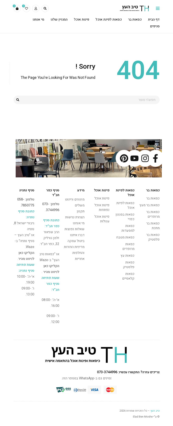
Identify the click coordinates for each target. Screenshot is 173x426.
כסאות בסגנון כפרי (125, 217)
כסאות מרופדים (128, 246)
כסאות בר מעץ (149, 205)
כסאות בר (153, 198)
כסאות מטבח (125, 237)
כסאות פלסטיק (128, 265)
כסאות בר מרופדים (153, 214)
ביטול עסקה (76, 241)
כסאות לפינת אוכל (125, 205)
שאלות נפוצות (74, 229)
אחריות (79, 258)
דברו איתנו (77, 235)
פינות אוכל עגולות (101, 219)
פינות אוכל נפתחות (101, 207)
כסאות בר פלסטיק (153, 237)
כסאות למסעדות (128, 228)
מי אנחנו (78, 223)
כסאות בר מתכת (153, 226)
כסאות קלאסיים (128, 276)
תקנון (80, 211)
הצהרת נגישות (74, 217)
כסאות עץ (127, 255)
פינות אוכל (101, 198)
